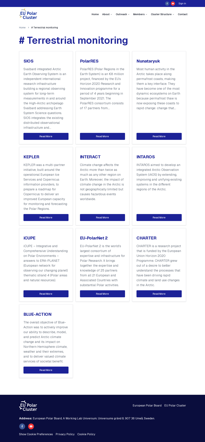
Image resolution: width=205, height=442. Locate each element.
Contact (182, 14)
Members (139, 14)
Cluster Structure (161, 14)
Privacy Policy (65, 434)
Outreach (121, 14)
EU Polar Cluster (175, 405)
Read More (45, 136)
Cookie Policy (86, 434)
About (106, 14)
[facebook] (167, 3)
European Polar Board (147, 405)
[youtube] (173, 3)
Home (95, 14)
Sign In (182, 3)
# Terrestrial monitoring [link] (44, 27)
